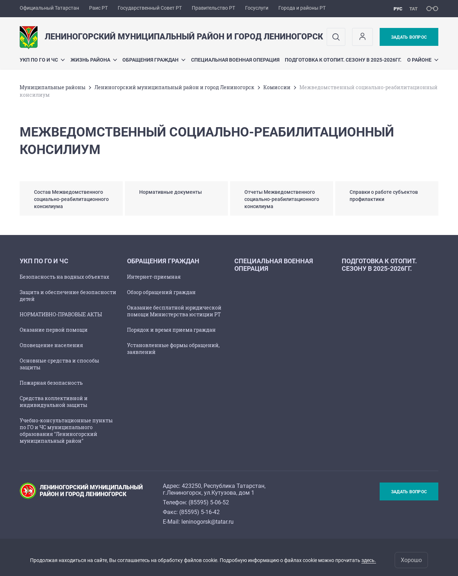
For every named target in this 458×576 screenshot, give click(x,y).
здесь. (368, 560)
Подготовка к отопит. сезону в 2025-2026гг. (343, 60)
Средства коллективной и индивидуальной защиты (54, 401)
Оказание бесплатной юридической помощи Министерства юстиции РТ (174, 311)
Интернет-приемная (154, 276)
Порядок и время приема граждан (171, 329)
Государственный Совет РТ (150, 8)
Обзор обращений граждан (161, 292)
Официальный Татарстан (49, 8)
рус (398, 8)
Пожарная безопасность (51, 382)
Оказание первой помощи (54, 329)
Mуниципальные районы (53, 87)
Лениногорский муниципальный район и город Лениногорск (174, 87)
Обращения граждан (153, 60)
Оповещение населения (51, 345)
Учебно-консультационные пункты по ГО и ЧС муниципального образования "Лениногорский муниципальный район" (66, 430)
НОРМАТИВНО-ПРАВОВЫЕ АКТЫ (61, 314)
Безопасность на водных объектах (64, 276)
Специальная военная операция (235, 60)
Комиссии (277, 87)
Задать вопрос (409, 37)
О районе (422, 60)
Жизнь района (93, 60)
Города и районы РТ (302, 8)
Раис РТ (98, 8)
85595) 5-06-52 (209, 502)
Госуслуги (256, 8)
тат (413, 8)
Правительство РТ (213, 8)
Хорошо (411, 560)
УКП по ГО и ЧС (42, 60)
